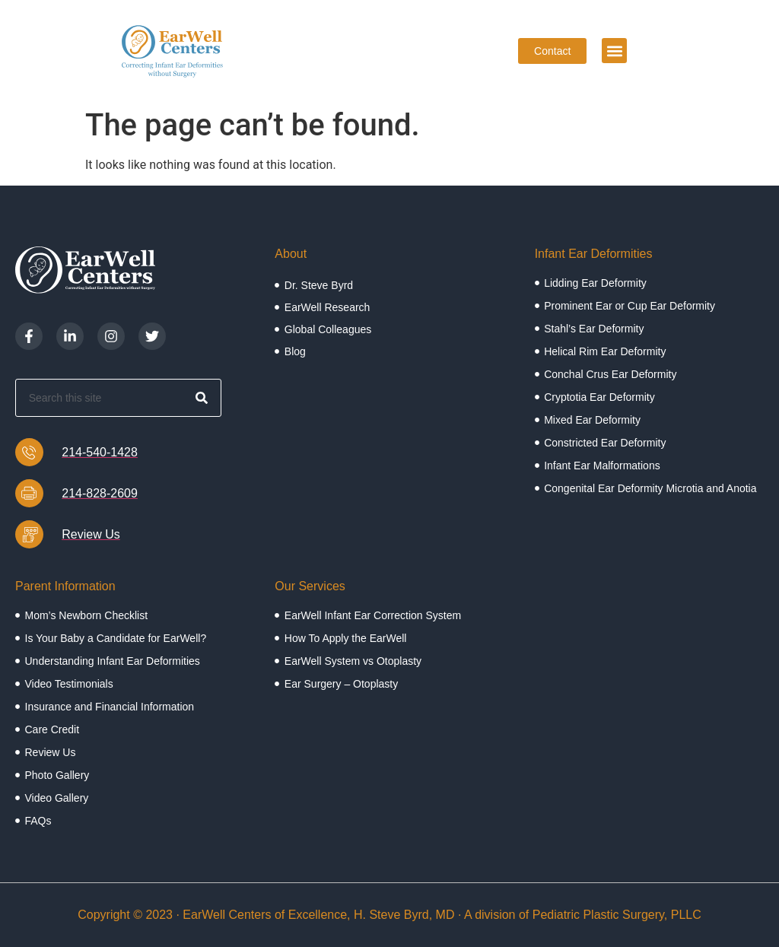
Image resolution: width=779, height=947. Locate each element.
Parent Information (65, 586)
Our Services (310, 586)
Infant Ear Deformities (594, 253)
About (291, 253)
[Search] (202, 398)
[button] (614, 50)
